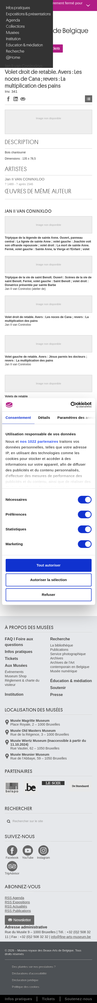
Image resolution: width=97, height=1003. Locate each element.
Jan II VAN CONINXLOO (25, 181)
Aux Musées (16, 665)
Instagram (43, 857)
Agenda (13, 20)
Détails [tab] (44, 417)
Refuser (48, 595)
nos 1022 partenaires (39, 441)
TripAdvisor (12, 873)
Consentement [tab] (18, 417)
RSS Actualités (16, 906)
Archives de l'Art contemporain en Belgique (70, 665)
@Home (13, 57)
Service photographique (68, 654)
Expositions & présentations (27, 14)
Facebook (12, 857)
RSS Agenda (14, 898)
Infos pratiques (18, 8)
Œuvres (88, 98)
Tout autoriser (49, 565)
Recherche (15, 51)
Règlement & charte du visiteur (22, 683)
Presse (56, 695)
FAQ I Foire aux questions (19, 642)
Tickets (11, 659)
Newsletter (22, 920)
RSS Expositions (17, 902)
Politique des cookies (25, 986)
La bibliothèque (61, 645)
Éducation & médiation (24, 45)
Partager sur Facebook (8, 98)
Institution (13, 39)
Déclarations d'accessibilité (29, 973)
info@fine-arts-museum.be (71, 937)
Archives (56, 658)
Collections (15, 26)
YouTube (27, 857)
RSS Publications (18, 911)
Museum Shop (15, 676)
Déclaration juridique (25, 980)
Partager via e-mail (22, 98)
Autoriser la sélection (48, 580)
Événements (14, 672)
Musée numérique (63, 671)
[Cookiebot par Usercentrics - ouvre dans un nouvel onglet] (70, 405)
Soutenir (58, 688)
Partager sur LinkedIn (15, 98)
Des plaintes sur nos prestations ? (34, 966)
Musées (12, 33)
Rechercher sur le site (8, 821)
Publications (59, 650)
